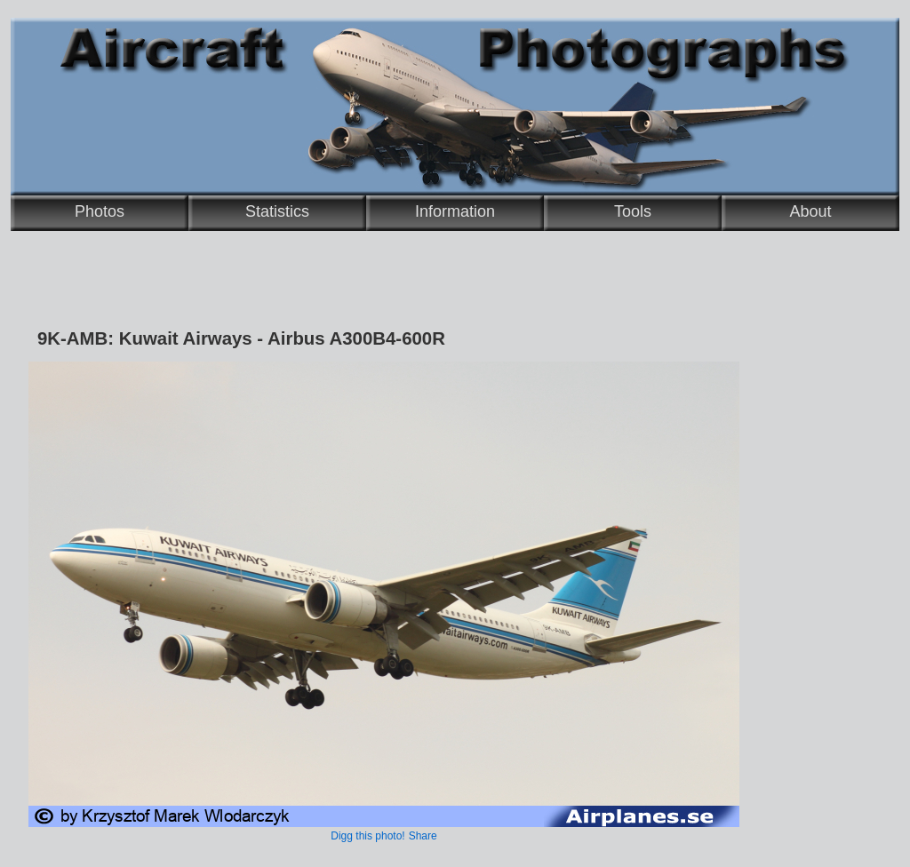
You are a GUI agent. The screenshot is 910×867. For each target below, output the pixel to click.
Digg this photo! (367, 836)
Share (423, 836)
